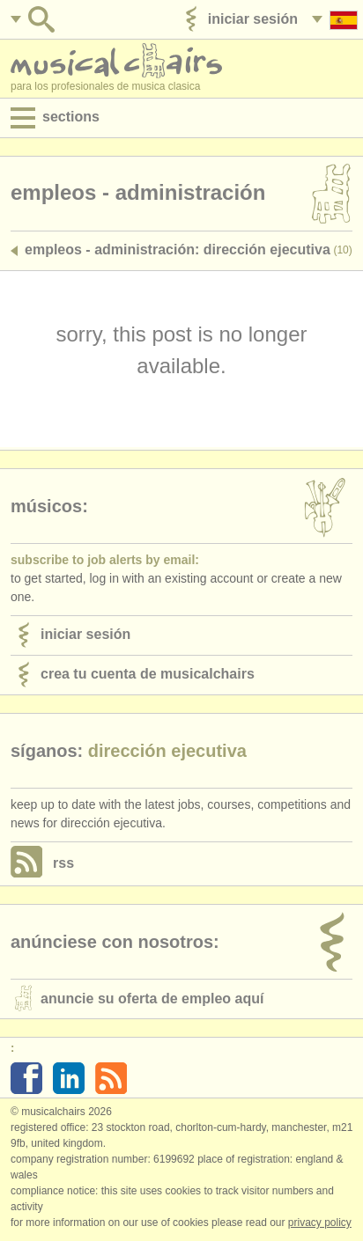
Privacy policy (320, 1222)
